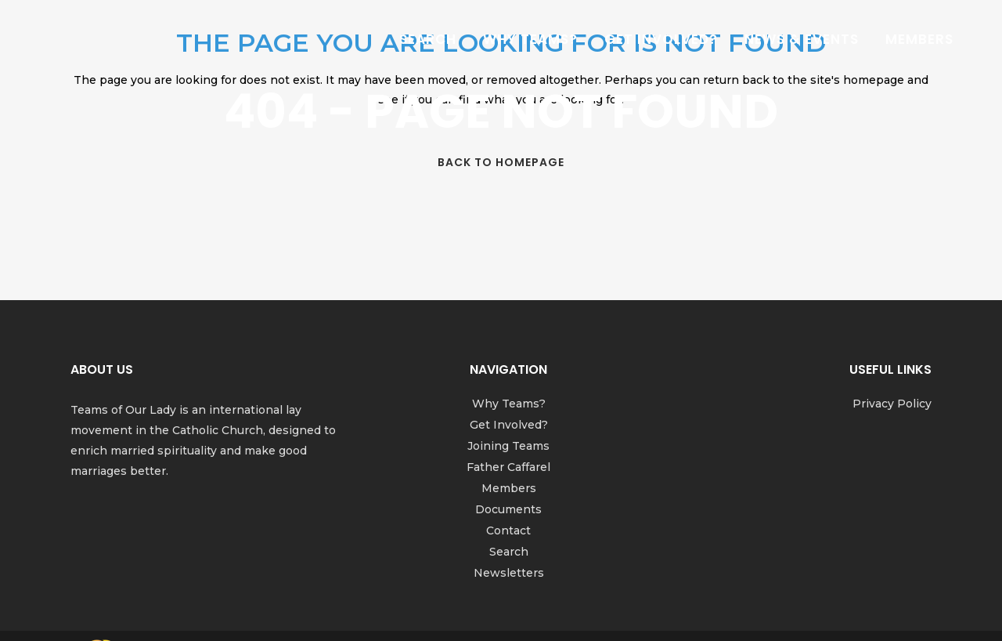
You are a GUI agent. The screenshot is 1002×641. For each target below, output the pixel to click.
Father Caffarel (508, 467)
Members (508, 488)
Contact (508, 530)
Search (508, 552)
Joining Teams (508, 446)
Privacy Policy (892, 403)
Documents (508, 509)
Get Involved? (509, 425)
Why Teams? (509, 403)
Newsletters (509, 573)
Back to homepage (501, 162)
